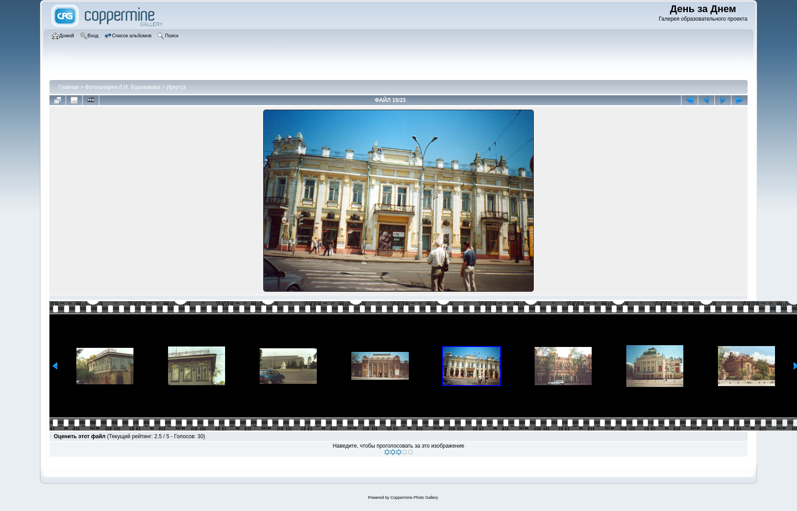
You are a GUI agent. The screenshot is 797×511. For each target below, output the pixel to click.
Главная (68, 87)
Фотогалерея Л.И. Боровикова (122, 87)
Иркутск (176, 87)
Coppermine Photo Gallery (414, 497)
